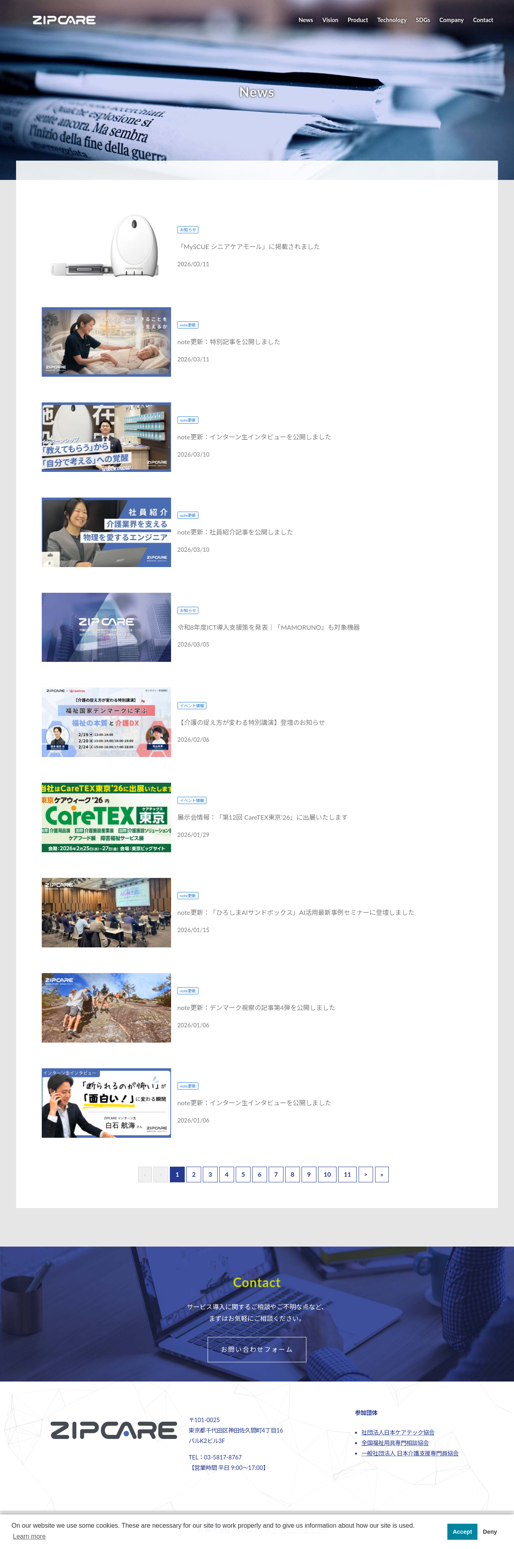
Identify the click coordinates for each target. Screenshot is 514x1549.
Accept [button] (462, 1532)
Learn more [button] (29, 1536)
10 (327, 1174)
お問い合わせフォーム (257, 1349)
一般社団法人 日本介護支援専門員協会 (410, 1453)
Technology (392, 19)
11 (347, 1174)
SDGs (423, 19)
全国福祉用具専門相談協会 (395, 1442)
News (305, 19)
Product (358, 19)
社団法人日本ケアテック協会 (397, 1432)
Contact (483, 19)
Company (451, 19)
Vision (330, 19)
